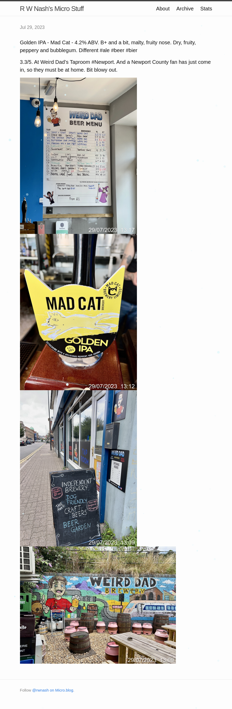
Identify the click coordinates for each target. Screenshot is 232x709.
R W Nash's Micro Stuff (52, 9)
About (163, 8)
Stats (206, 8)
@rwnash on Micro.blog (52, 690)
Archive (185, 8)
